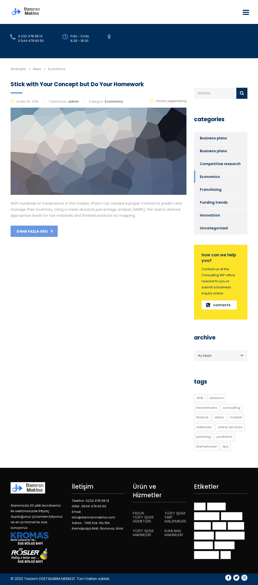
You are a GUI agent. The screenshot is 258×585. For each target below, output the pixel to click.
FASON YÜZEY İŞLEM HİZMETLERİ (143, 517)
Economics (210, 176)
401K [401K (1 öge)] (199, 397)
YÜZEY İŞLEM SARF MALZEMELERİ (175, 517)
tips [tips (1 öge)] (226, 446)
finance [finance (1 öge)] (202, 417)
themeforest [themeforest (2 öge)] (206, 446)
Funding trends (214, 202)
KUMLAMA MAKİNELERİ (174, 533)
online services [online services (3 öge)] (230, 427)
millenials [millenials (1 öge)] (204, 427)
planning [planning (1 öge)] (203, 436)
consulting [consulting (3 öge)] (231, 407)
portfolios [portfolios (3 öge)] (224, 436)
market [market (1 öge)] (236, 417)
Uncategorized (214, 228)
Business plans (213, 138)
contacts (218, 304)
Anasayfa (18, 69)
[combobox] (221, 355)
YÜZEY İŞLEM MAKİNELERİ (143, 533)
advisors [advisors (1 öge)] (216, 397)
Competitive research (220, 163)
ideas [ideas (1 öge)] (219, 417)
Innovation (210, 215)
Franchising (210, 189)
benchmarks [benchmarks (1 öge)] (206, 407)
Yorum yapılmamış (168, 101)
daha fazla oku (35, 231)
